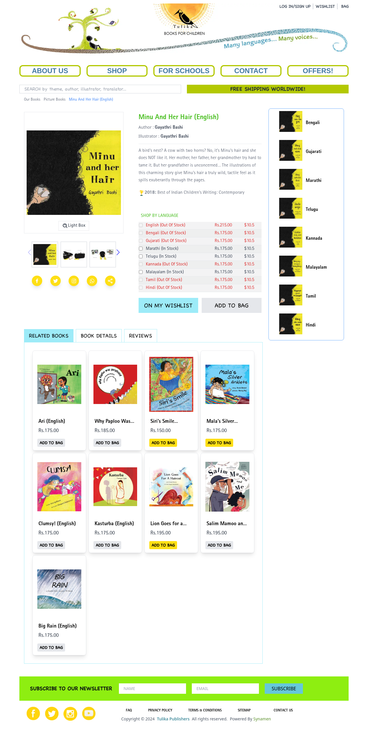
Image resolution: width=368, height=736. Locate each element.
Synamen (262, 719)
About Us (50, 71)
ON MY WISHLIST (168, 305)
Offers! (318, 71)
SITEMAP (244, 711)
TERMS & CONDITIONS (205, 711)
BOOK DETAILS (99, 335)
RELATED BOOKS (49, 335)
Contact (251, 71)
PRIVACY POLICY (160, 711)
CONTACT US (283, 711)
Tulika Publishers (173, 719)
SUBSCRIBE (284, 688)
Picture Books (54, 100)
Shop (117, 71)
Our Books (32, 100)
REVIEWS (140, 335)
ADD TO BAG (232, 305)
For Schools (184, 71)
